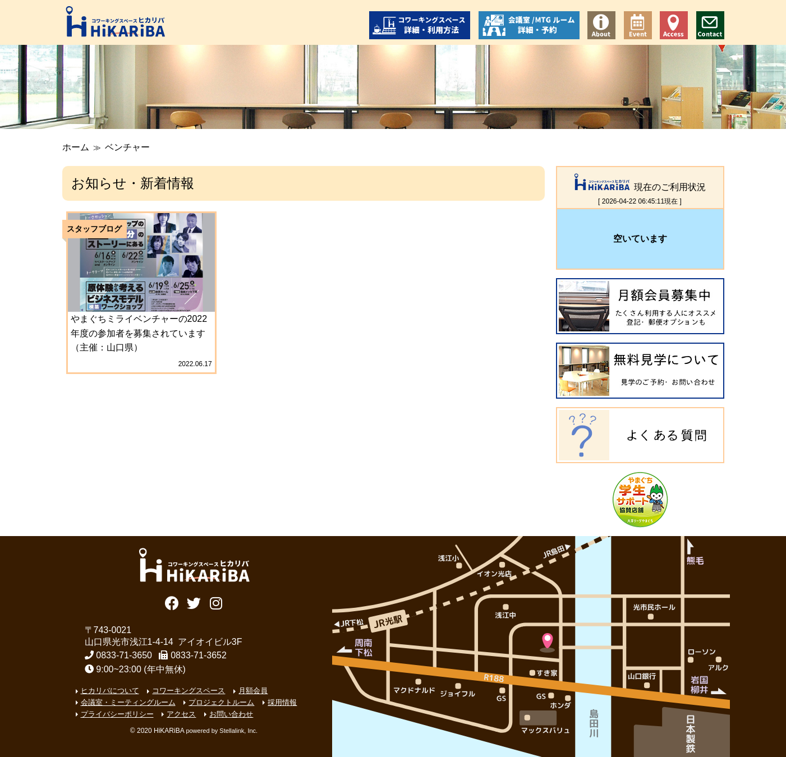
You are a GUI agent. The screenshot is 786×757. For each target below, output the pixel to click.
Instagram (216, 602)
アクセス (674, 25)
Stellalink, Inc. (238, 730)
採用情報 (282, 702)
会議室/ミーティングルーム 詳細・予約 (529, 25)
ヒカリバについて (110, 690)
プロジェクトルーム (221, 702)
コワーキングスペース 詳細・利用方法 (419, 25)
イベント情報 (638, 25)
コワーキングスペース (188, 690)
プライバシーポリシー (117, 714)
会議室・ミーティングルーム (128, 702)
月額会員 (253, 690)
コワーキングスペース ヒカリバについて (601, 25)
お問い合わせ (710, 25)
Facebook (172, 602)
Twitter (194, 602)
